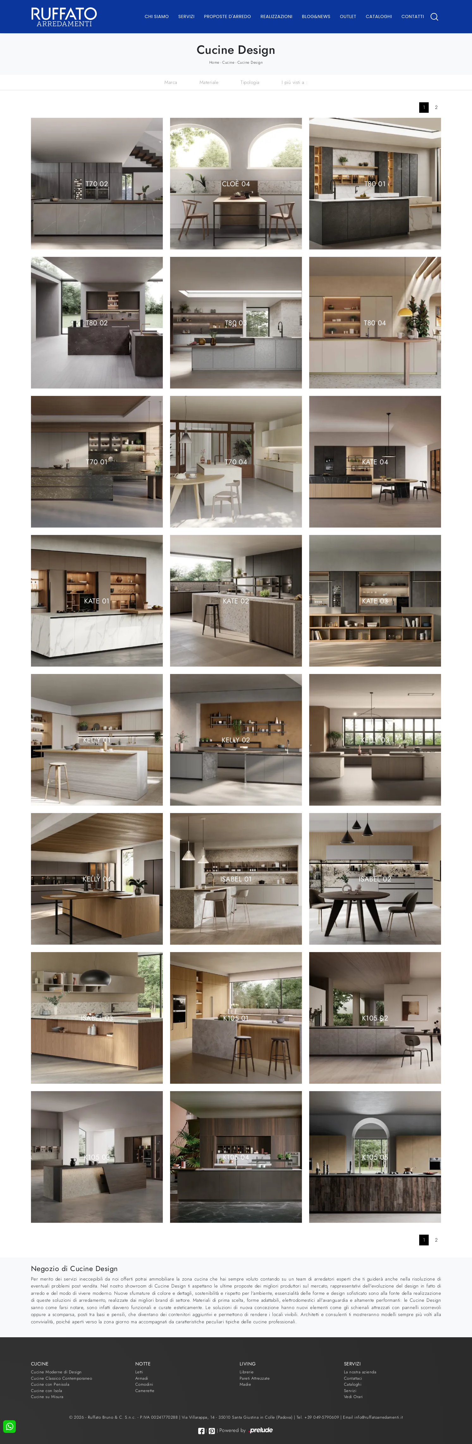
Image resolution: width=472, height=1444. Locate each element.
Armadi (141, 1378)
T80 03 (236, 322)
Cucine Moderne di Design (56, 1372)
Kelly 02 (236, 740)
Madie (245, 1384)
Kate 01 (96, 600)
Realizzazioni (276, 16)
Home (214, 62)
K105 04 (236, 1157)
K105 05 (375, 1157)
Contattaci (353, 1378)
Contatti (413, 16)
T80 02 (97, 322)
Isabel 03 (97, 1018)
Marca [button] (170, 82)
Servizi (186, 16)
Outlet (348, 16)
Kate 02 (236, 600)
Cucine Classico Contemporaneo (61, 1378)
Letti (139, 1372)
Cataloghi (379, 16)
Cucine (228, 62)
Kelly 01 (97, 740)
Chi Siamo (157, 16)
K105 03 (97, 1157)
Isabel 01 (236, 879)
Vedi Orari (353, 1397)
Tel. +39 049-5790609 (319, 1417)
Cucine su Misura (47, 1397)
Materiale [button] (209, 82)
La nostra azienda (360, 1372)
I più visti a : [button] (295, 82)
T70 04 (236, 461)
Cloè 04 (236, 183)
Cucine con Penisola (50, 1384)
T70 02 (97, 183)
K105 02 (375, 1018)
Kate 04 (375, 461)
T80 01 (375, 183)
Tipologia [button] (250, 82)
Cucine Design (250, 62)
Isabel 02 (375, 879)
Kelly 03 (375, 740)
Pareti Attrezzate (255, 1378)
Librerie (247, 1372)
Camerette (145, 1391)
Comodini (144, 1384)
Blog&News (316, 16)
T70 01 (97, 461)
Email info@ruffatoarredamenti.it (373, 1417)
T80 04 (375, 322)
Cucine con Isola (46, 1391)
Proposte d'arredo (227, 16)
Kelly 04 (97, 879)
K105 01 (235, 1018)
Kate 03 (375, 600)
